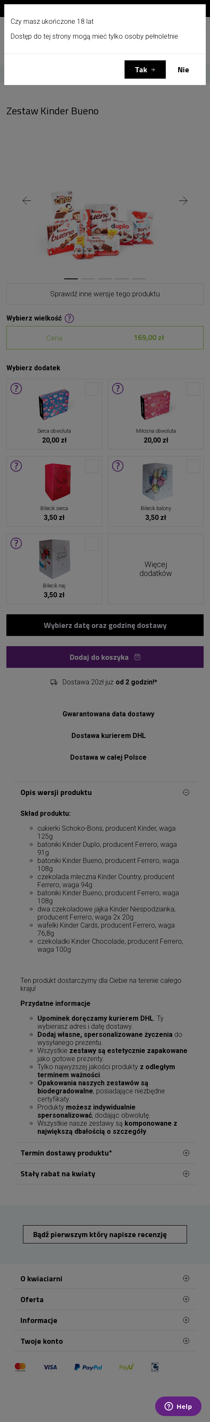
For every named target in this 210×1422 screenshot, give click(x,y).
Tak (141, 69)
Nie (183, 69)
